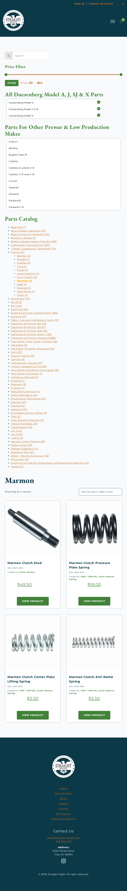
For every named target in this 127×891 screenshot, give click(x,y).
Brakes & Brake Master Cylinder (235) (34, 241)
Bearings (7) (18, 227)
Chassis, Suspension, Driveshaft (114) (33, 248)
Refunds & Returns (64, 818)
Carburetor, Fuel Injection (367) (30, 245)
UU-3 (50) (17, 434)
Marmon (31, 572)
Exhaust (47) (19, 316)
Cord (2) (22, 266)
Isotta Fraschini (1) (28, 273)
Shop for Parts (63, 793)
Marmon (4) (24, 280)
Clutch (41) (17, 252)
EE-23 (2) (16, 302)
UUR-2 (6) (17, 438)
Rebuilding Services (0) (25, 391)
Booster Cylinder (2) (23, 238)
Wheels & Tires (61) (22, 452)
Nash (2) (22, 284)
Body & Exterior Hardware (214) (30, 234)
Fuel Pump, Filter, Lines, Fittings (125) (34, 341)
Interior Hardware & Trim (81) (29, 366)
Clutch (22, 572)
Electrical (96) (19, 309)
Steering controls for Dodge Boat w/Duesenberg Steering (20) (50, 463)
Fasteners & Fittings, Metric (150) (31, 334)
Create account (101, 3)
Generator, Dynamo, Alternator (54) (33, 348)
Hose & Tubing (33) (22, 355)
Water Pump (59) (21, 445)
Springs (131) (18, 402)
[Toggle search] (123, 4)
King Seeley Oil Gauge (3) (26, 373)
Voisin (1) (22, 295)
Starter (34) (18, 405)
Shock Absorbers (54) (24, 395)
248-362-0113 (63, 841)
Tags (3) (15, 416)
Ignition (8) (18, 359)
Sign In (79, 3)
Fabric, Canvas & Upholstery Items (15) (35, 320)
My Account (63, 813)
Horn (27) (16, 352)
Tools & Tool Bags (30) (24, 423)
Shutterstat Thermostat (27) (28, 398)
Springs (73, 579)
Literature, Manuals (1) (24, 377)
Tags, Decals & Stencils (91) (27, 420)
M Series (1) (18, 380)
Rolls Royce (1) (26, 291)
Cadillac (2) (23, 263)
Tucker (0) (17, 466)
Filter (11, 83)
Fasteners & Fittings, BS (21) (28, 327)
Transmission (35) (21, 427)
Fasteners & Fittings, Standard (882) (33, 338)
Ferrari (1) (22, 270)
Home (63, 788)
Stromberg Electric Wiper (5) (29, 413)
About (64, 798)
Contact (63, 808)
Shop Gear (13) (20, 459)
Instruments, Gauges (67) (27, 363)
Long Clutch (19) (27, 277)
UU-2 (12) (16, 430)
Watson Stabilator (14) (24, 448)
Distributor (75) (20, 298)
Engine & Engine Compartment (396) (34, 313)
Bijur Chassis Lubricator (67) (28, 230)
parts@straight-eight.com (63, 837)
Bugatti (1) (23, 259)
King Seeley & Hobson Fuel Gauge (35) (35, 370)
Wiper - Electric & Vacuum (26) (30, 455)
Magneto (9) (18, 384)
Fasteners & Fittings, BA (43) (29, 323)
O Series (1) (17, 388)
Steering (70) (19, 409)
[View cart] (121, 22)
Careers (63, 803)
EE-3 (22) (16, 305)
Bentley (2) (24, 255)
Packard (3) (24, 288)
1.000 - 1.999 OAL (88, 576)
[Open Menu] (112, 21)
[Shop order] (100, 492)
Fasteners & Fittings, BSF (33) (29, 330)
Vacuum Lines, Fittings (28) (28, 441)
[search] (9, 56)
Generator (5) (19, 345)
